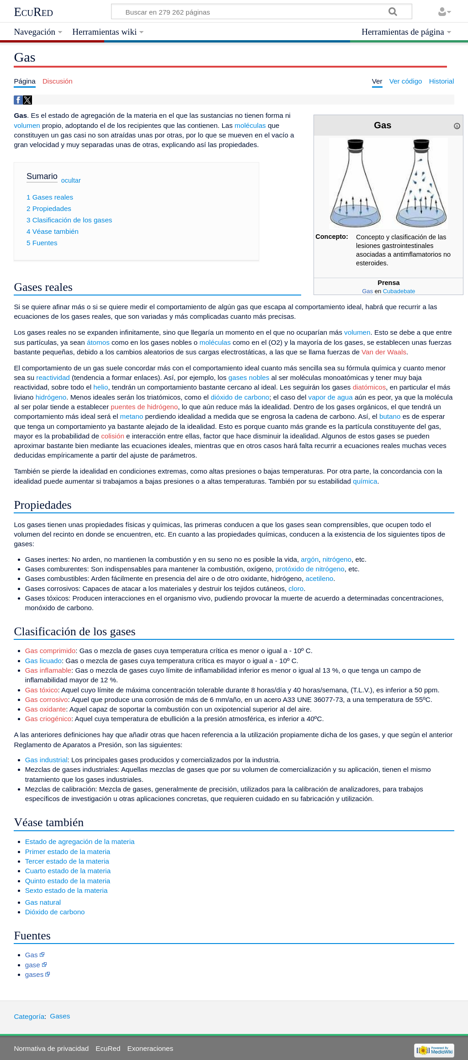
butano (389, 416)
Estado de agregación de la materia (80, 841)
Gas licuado (43, 660)
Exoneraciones (150, 1048)
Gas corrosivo (46, 699)
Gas (367, 291)
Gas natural (43, 902)
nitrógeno (337, 559)
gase (32, 965)
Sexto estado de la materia (66, 890)
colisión (112, 436)
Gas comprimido (50, 650)
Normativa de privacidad (51, 1048)
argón (310, 559)
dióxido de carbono (240, 397)
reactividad (52, 377)
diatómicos (369, 387)
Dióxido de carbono (55, 912)
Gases (60, 1016)
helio (100, 387)
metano (132, 416)
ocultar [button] (71, 180)
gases (34, 974)
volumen (27, 125)
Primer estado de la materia (68, 851)
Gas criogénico (48, 718)
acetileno (319, 578)
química (365, 481)
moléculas (250, 125)
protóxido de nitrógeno (310, 569)
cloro (295, 588)
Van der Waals (384, 352)
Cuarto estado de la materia (68, 871)
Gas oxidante (45, 709)
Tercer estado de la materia (67, 861)
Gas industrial (46, 760)
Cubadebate (399, 291)
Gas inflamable (48, 670)
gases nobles (249, 377)
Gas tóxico (41, 690)
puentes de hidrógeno (144, 407)
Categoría (29, 1016)
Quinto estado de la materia (68, 881)
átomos (98, 342)
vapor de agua (330, 397)
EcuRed (33, 12)
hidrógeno (51, 397)
